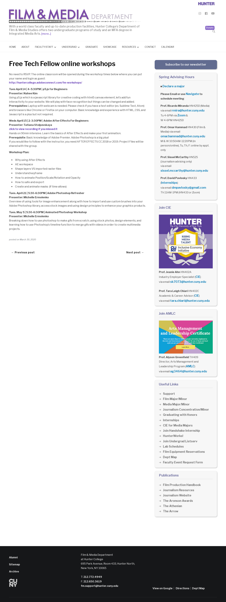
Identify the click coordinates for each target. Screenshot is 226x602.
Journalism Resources (179, 481)
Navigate (192, 92)
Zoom (181, 112)
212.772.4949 (92, 568)
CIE (198, 271)
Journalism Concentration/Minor (187, 401)
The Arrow (171, 502)
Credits (111, 595)
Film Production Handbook (183, 476)
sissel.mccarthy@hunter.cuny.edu (182, 167)
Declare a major (173, 85)
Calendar (167, 46)
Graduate (91, 46)
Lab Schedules (174, 438)
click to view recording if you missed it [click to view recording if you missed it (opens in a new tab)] (33, 128)
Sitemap (14, 555)
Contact (150, 46)
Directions (182, 579)
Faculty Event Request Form (184, 453)
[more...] (46, 32)
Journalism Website (178, 486)
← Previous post (23, 247)
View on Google (162, 579)
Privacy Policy (83, 595)
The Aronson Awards (178, 492)
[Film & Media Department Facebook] (206, 14)
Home (12, 46)
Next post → (135, 247)
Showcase (110, 46)
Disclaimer (69, 595)
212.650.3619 (92, 572)
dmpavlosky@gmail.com (187, 182)
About (25, 46)
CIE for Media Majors (178, 416)
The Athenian (173, 497)
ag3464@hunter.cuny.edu (187, 362)
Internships (168, 178)
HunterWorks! (173, 427)
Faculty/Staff (44, 46)
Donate (210, 19)
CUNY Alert (99, 595)
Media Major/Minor (177, 395)
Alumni (13, 548)
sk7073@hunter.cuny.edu (186, 275)
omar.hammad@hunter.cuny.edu (181, 133)
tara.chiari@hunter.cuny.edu (188, 293)
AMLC (189, 358)
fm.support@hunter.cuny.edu (99, 576)
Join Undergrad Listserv (181, 432)
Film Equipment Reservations (185, 443)
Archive (14, 562)
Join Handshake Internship (182, 422)
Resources (129, 46)
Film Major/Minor (176, 390)
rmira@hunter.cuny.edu (186, 108)
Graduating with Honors (181, 406)
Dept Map (170, 448)
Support (169, 385)
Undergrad (69, 46)
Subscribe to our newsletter (185, 63)
